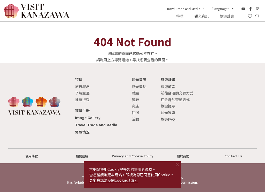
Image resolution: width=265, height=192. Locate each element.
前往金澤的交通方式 (177, 93)
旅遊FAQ (168, 119)
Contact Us (233, 156)
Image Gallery (87, 117)
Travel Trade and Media (186, 9)
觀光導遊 (168, 112)
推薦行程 (82, 99)
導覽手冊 (82, 110)
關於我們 (183, 156)
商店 (135, 106)
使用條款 (31, 156)
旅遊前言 (168, 86)
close (177, 165)
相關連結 (82, 156)
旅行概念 (82, 86)
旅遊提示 (168, 106)
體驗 (135, 93)
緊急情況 (82, 132)
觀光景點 (139, 86)
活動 (135, 119)
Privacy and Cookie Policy (132, 156)
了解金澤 (82, 93)
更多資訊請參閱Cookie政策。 (113, 180)
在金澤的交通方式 (175, 99)
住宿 (135, 112)
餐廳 (135, 99)
